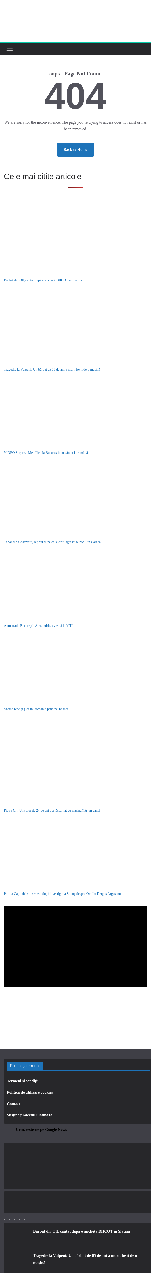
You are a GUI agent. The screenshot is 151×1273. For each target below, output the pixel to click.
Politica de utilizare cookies (30, 1092)
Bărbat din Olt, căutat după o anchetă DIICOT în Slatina (43, 280)
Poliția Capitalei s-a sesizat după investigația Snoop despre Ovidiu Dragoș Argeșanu (62, 894)
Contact (13, 1104)
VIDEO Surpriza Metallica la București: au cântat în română (46, 453)
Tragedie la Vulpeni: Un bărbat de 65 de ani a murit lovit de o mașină (52, 369)
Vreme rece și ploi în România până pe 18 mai (36, 709)
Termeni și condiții (22, 1081)
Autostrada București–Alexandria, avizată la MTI (38, 626)
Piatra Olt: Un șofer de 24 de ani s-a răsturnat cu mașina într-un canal (52, 810)
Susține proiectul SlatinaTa (29, 1115)
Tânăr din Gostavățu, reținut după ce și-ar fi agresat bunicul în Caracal (52, 542)
